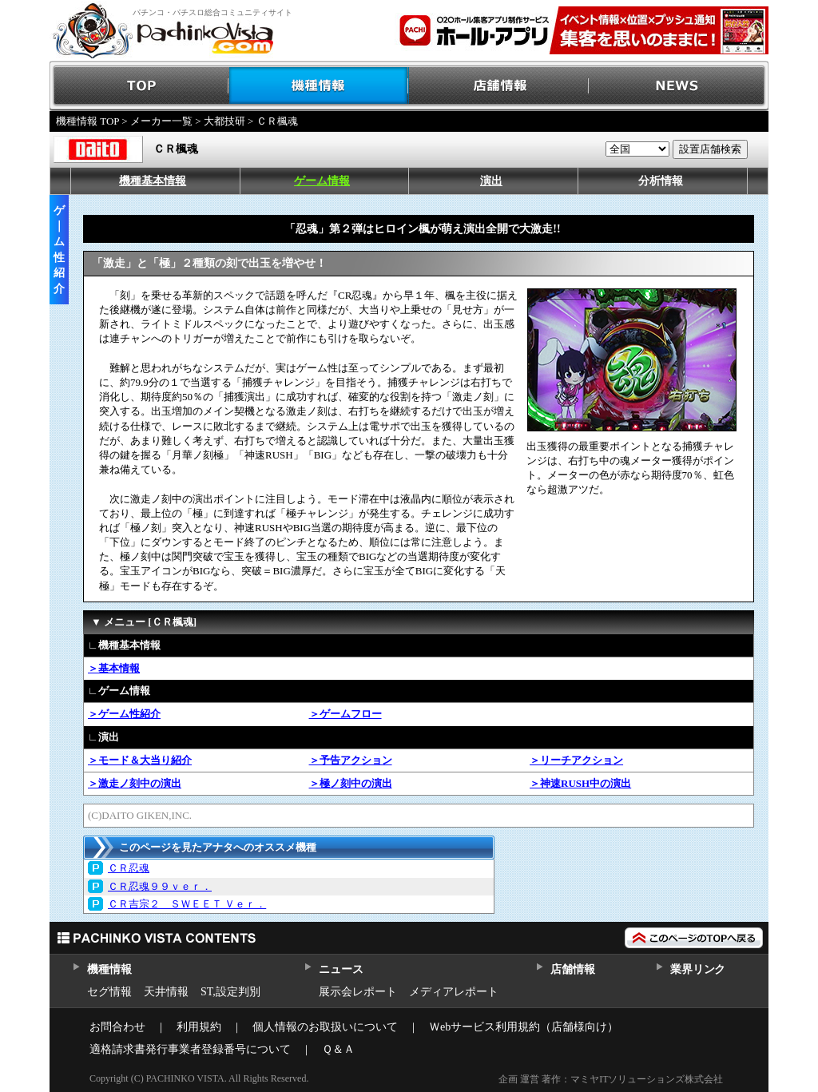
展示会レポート (358, 992)
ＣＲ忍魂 (128, 868)
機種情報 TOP (87, 121)
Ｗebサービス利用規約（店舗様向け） (523, 1027)
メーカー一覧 (161, 121)
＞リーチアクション (576, 760)
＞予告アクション (350, 760)
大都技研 (224, 121)
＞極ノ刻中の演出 (350, 783)
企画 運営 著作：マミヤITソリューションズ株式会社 (610, 1079)
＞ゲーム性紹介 (124, 714)
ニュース (341, 969)
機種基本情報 (152, 181)
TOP (139, 86)
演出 (491, 181)
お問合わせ (117, 1027)
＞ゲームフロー (345, 714)
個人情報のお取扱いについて (325, 1027)
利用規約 (199, 1027)
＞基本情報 (114, 668)
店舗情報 (499, 86)
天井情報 (166, 992)
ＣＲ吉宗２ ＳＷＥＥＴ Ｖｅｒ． (187, 904)
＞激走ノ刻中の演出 (134, 783)
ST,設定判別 (230, 992)
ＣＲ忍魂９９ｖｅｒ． (160, 886)
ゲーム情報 (322, 181)
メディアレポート (453, 992)
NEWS (678, 86)
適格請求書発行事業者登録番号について (190, 1049)
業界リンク (697, 969)
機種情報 (319, 86)
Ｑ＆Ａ (338, 1049)
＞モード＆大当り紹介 (140, 760)
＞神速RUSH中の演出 (580, 783)
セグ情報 (109, 992)
